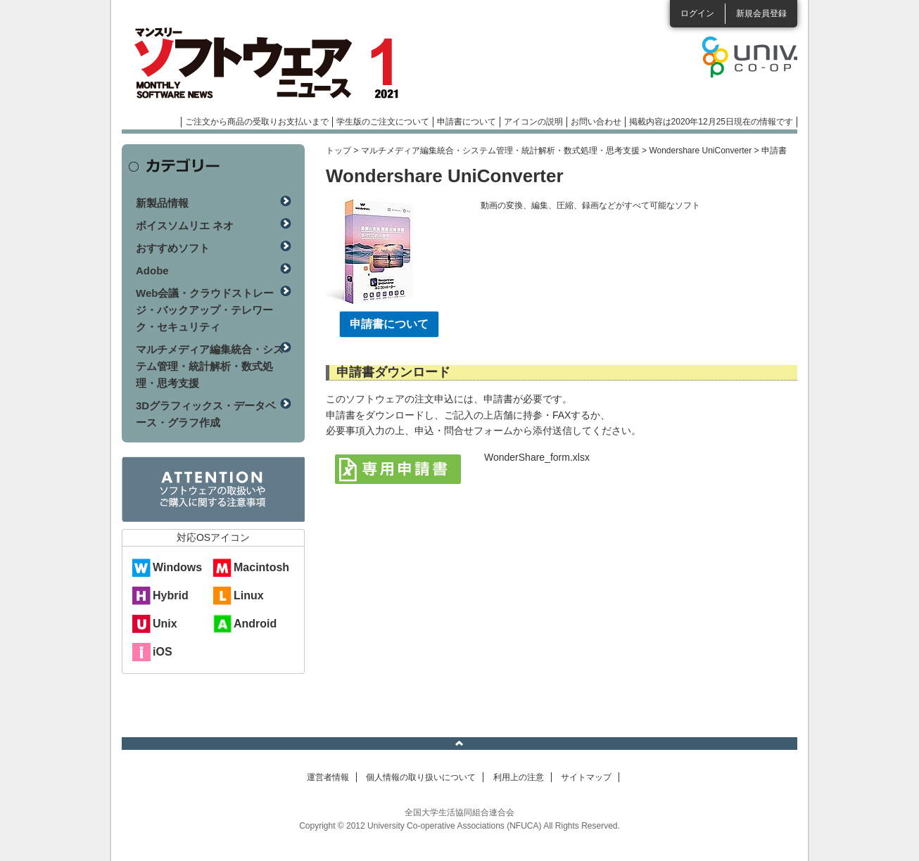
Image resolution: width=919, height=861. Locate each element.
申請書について (466, 122)
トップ (338, 150)
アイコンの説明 (533, 122)
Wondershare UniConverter (700, 150)
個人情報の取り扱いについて (421, 777)
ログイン (697, 13)
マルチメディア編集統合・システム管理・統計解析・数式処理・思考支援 (500, 150)
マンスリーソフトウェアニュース (271, 63)
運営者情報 (328, 777)
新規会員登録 (761, 13)
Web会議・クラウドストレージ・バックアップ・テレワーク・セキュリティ (205, 310)
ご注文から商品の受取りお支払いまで (257, 122)
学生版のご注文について (382, 122)
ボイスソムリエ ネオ (185, 225)
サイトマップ (586, 777)
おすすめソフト (173, 248)
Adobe (152, 270)
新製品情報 (162, 203)
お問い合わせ (596, 122)
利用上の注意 (518, 777)
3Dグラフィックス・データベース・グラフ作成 (206, 414)
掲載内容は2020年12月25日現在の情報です (711, 122)
